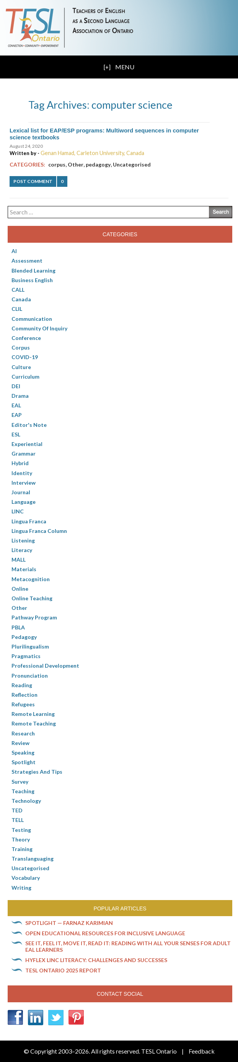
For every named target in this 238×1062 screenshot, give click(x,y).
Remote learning (33, 714)
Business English (32, 280)
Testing (21, 830)
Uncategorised (132, 164)
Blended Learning (33, 270)
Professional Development (45, 665)
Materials (23, 569)
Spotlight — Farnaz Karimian (69, 923)
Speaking (22, 752)
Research (23, 733)
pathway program (34, 617)
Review (20, 743)
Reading (21, 685)
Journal (20, 492)
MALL (18, 559)
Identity (21, 473)
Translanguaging (32, 858)
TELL (17, 820)
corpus (56, 164)
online (19, 588)
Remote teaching (33, 723)
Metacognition (30, 579)
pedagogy (98, 164)
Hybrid (20, 463)
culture (21, 367)
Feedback (202, 1051)
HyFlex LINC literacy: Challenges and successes (96, 960)
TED (17, 810)
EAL (16, 405)
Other (75, 164)
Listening (23, 540)
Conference (26, 338)
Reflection (24, 694)
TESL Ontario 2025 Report (63, 970)
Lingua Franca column (39, 531)
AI (14, 251)
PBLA (18, 627)
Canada (21, 299)
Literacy (21, 550)
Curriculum (25, 376)
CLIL (16, 309)
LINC (17, 511)
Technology (26, 800)
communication (31, 318)
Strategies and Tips (36, 771)
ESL (15, 434)
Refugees (23, 704)
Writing (21, 887)
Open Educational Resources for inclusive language (105, 933)
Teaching (22, 791)
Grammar (23, 453)
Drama (20, 395)
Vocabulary (25, 877)
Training (22, 849)
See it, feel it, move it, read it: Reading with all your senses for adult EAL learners (128, 946)
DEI (15, 386)
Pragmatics (26, 656)
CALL (17, 289)
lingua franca (28, 521)
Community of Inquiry (39, 328)
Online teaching (31, 598)
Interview (23, 482)
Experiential (26, 444)
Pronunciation (29, 675)
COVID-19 (24, 357)
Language (23, 501)
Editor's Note (29, 425)
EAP (16, 415)
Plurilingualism (30, 646)
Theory (20, 839)
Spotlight (23, 762)
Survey (19, 781)
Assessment (26, 260)
